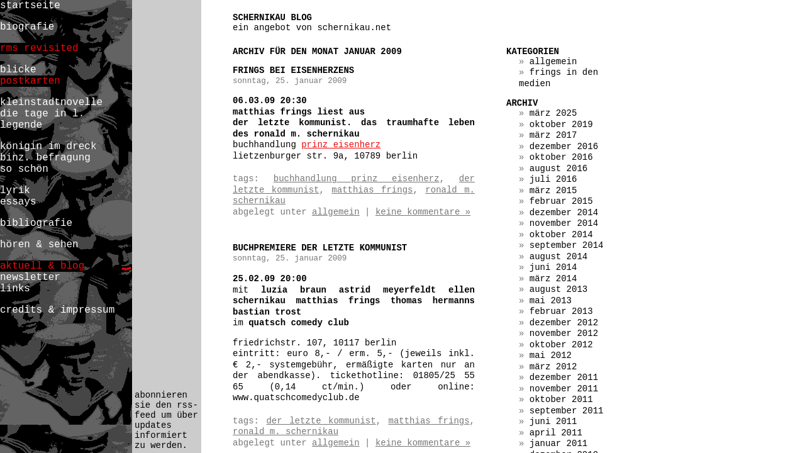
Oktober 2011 (561, 399)
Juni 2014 (553, 267)
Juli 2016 (553, 179)
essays (18, 202)
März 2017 (553, 135)
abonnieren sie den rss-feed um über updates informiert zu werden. (166, 420)
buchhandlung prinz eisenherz (357, 179)
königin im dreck (48, 146)
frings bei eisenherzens (293, 70)
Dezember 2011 (564, 377)
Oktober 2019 (561, 125)
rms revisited (39, 48)
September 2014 (567, 245)
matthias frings (372, 190)
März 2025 (553, 113)
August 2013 (558, 289)
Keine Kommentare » (422, 212)
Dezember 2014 (564, 213)
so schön (24, 169)
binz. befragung (45, 158)
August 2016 (558, 169)
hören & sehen (39, 244)
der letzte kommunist (320, 421)
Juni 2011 (553, 422)
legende (21, 125)
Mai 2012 (551, 355)
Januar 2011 (558, 444)
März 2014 (553, 279)
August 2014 (558, 257)
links (15, 288)
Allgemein (336, 212)
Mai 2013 (551, 301)
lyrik (15, 190)
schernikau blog (272, 18)
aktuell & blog (42, 266)
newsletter (30, 277)
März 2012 (553, 367)
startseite (30, 5)
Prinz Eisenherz (340, 145)
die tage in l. (42, 114)
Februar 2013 (561, 311)
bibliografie (36, 223)
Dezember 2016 (564, 147)
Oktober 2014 (561, 235)
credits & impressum (57, 310)
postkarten (30, 81)
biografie (27, 27)
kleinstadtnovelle (51, 102)
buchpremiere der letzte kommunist (320, 248)
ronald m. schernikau (285, 432)
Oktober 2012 (561, 345)
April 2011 (556, 433)
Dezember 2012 (564, 323)
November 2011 (564, 389)
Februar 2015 (561, 201)
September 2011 (567, 411)
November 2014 (564, 223)
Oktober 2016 (561, 157)
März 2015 (553, 191)
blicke (18, 70)
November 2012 (564, 333)
